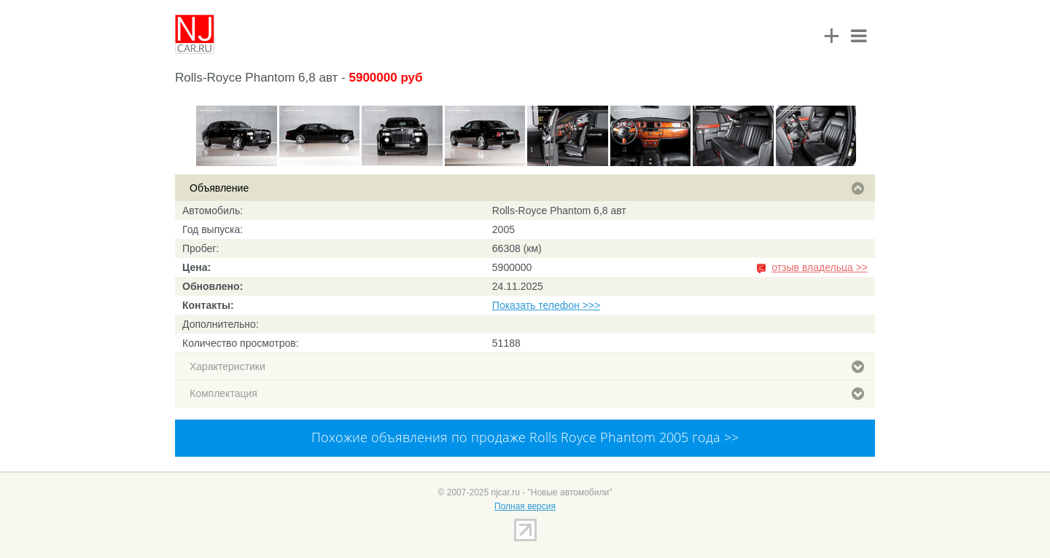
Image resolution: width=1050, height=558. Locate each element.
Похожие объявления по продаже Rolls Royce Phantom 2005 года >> (525, 437)
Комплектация (527, 393)
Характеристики (527, 366)
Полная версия (525, 506)
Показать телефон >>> (546, 305)
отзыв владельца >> (819, 267)
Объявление (527, 188)
